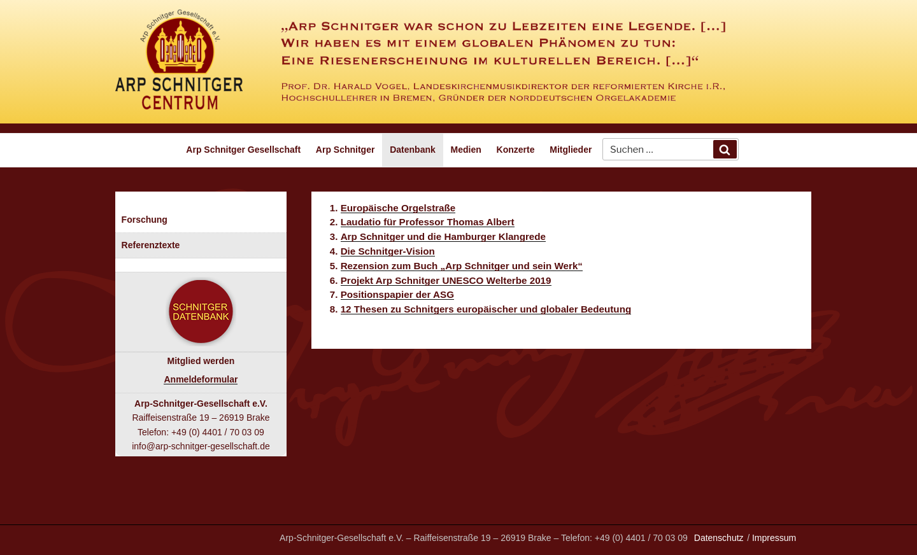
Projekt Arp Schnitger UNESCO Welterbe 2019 (446, 280)
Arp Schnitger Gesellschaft (243, 149)
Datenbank (413, 149)
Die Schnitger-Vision (388, 251)
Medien (466, 149)
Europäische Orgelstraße (398, 207)
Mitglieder (571, 149)
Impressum (774, 538)
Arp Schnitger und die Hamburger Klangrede (443, 236)
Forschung (144, 219)
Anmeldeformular (201, 379)
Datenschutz (719, 538)
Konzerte (516, 149)
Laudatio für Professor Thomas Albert (428, 221)
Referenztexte (151, 245)
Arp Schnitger (345, 149)
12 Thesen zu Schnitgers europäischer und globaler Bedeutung (486, 309)
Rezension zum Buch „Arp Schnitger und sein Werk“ (462, 265)
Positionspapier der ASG (397, 294)
